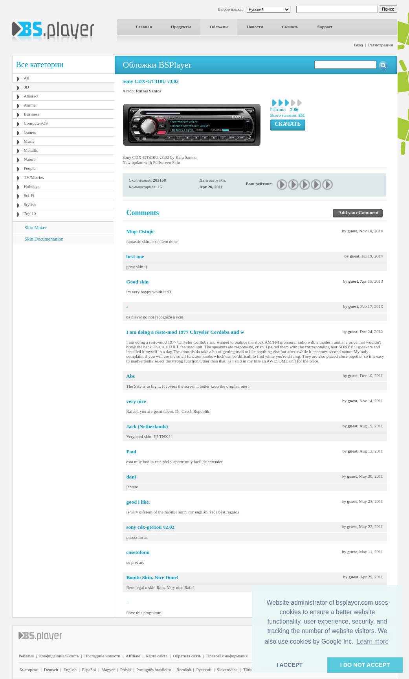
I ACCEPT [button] (290, 665)
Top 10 (30, 213)
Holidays (32, 186)
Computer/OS (36, 123)
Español (89, 669)
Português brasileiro (153, 669)
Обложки (219, 26)
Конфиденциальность (59, 655)
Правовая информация (227, 655)
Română (183, 669)
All (26, 77)
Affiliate (133, 655)
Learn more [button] (372, 641)
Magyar (108, 669)
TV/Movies (34, 177)
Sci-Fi (29, 195)
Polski (125, 669)
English (70, 669)
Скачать (290, 26)
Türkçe (249, 669)
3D (26, 87)
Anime (30, 105)
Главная (144, 26)
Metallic (31, 150)
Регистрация (380, 44)
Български (29, 669)
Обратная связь (187, 655)
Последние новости (102, 655)
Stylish (30, 204)
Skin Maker (36, 227)
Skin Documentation (44, 239)
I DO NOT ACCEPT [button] (365, 665)
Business (31, 114)
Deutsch (51, 669)
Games (30, 132)
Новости (255, 26)
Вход (358, 44)
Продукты (181, 26)
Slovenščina (227, 669)
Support (324, 26)
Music (29, 141)
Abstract (31, 96)
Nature (30, 159)
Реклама (26, 655)
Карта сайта (157, 655)
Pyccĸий (203, 669)
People (30, 168)
